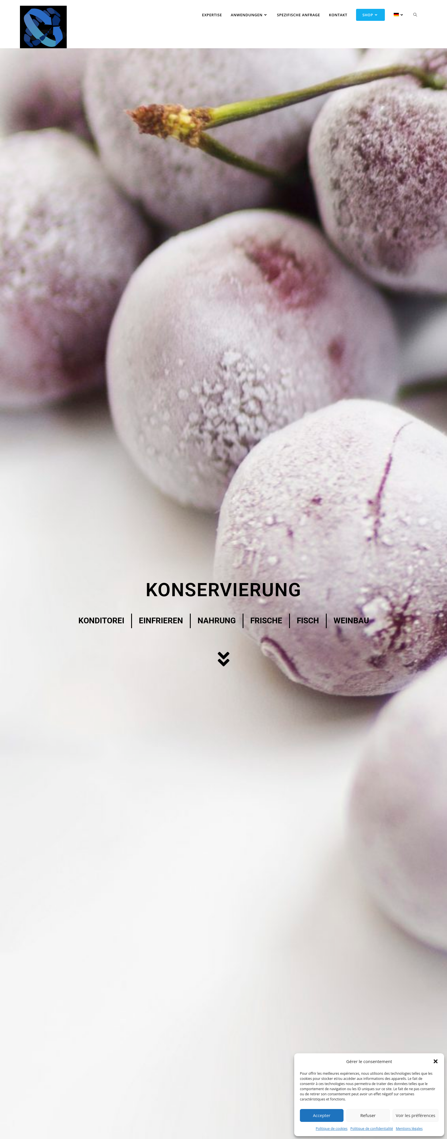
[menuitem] (395, 15)
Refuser (368, 1115)
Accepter (321, 1115)
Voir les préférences (415, 1115)
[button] (435, 1061)
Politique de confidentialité (371, 1128)
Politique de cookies (332, 1128)
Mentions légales (409, 1128)
